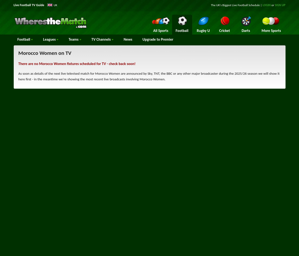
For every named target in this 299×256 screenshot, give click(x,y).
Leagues (50, 39)
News (128, 39)
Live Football (240, 5)
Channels (102, 39)
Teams (75, 39)
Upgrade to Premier (158, 39)
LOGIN (267, 5)
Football (25, 39)
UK (55, 5)
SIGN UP (280, 5)
